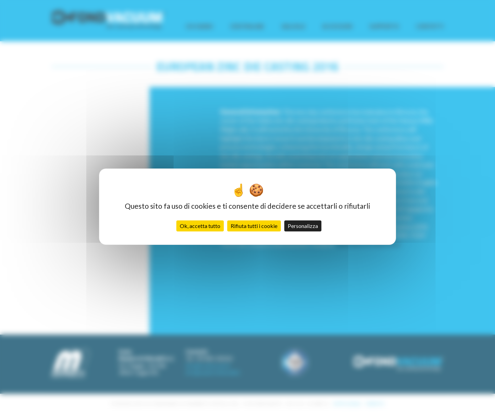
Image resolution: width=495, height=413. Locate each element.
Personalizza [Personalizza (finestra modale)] (303, 225)
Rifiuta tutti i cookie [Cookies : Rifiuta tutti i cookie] (254, 225)
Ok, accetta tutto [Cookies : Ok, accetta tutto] (200, 225)
